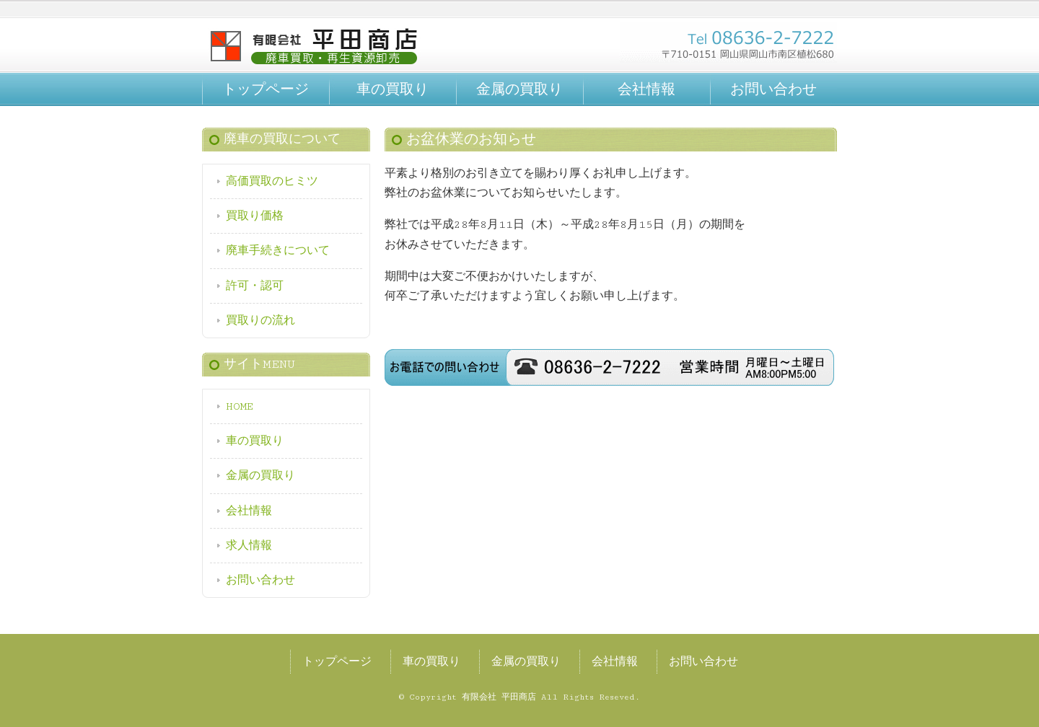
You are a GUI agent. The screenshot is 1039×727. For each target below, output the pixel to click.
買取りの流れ (260, 320)
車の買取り (392, 89)
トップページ (265, 89)
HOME (239, 406)
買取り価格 (255, 216)
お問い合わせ (773, 89)
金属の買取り (519, 89)
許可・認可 (255, 286)
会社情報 (646, 89)
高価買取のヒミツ (272, 181)
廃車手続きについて (278, 250)
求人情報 (249, 545)
